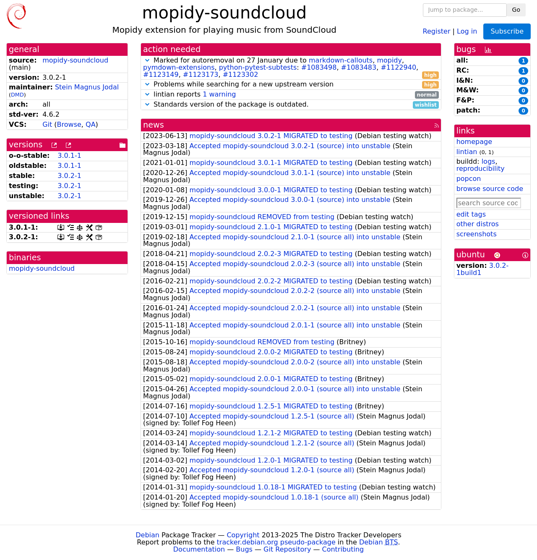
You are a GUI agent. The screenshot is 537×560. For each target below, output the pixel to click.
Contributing (343, 549)
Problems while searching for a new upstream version (291, 84)
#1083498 (319, 67)
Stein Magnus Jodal (87, 87)
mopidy (389, 60)
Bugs (244, 549)
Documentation (199, 549)
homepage (474, 142)
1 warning (219, 94)
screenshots (476, 234)
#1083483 (359, 67)
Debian (147, 535)
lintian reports (291, 94)
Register (437, 31)
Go (516, 9)
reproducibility (480, 169)
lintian (466, 152)
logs (488, 161)
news (153, 125)
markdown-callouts (341, 60)
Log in (467, 31)
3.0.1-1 (69, 156)
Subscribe (507, 31)
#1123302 (240, 75)
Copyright (243, 535)
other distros (477, 224)
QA (91, 124)
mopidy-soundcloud (75, 60)
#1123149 (161, 75)
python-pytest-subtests (258, 67)
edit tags (471, 214)
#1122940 (398, 67)
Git (47, 124)
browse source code (489, 189)
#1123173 (201, 75)
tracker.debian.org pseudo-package (276, 542)
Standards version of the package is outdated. (291, 104)
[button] (147, 60)
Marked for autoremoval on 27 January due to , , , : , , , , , (291, 67)
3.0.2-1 (69, 176)
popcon (468, 179)
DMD (17, 95)
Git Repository (287, 549)
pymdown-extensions (179, 67)
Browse (69, 124)
